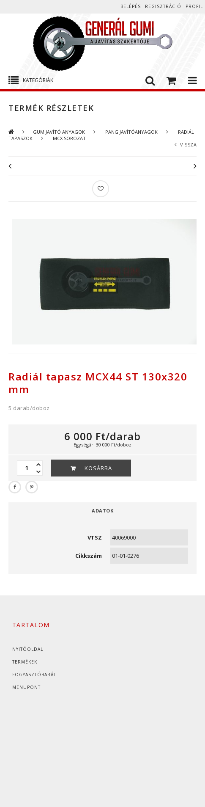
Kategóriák (38, 80)
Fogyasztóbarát (34, 675)
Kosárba (98, 468)
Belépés (130, 6)
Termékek (24, 662)
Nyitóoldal (27, 649)
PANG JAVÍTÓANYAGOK (131, 132)
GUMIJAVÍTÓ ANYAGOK (59, 132)
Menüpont (26, 687)
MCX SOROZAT (69, 138)
